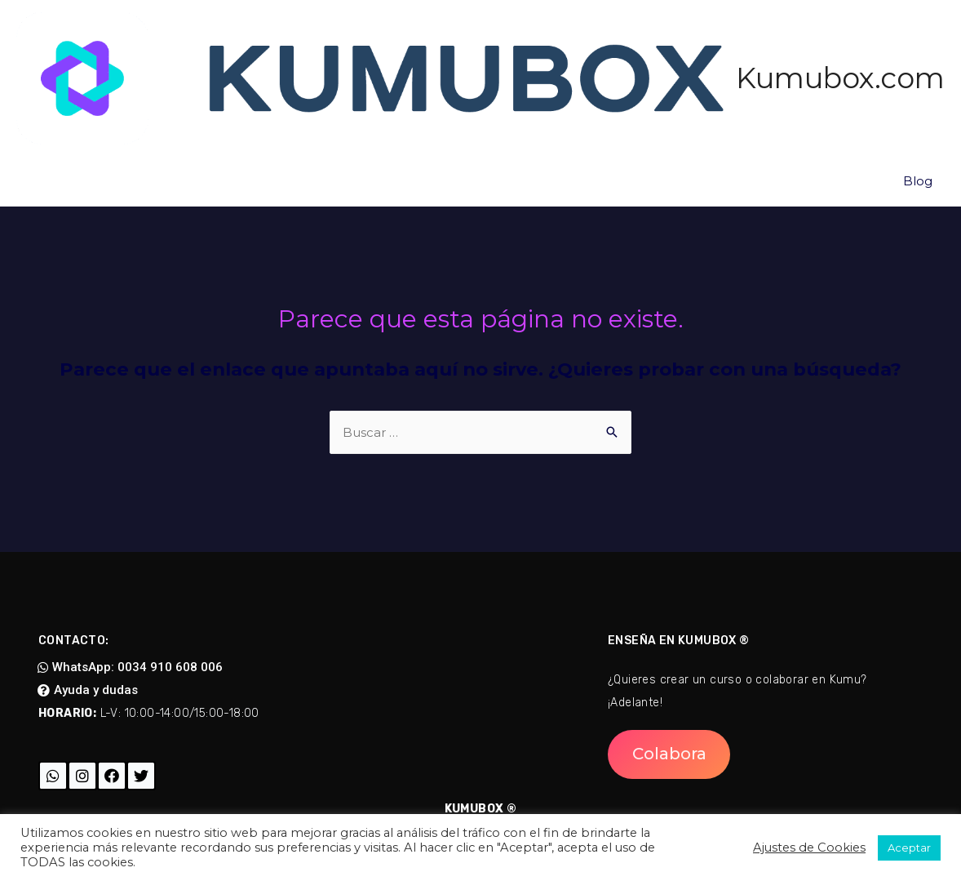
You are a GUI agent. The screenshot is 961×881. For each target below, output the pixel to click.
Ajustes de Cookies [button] (809, 847)
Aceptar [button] (909, 847)
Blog (917, 181)
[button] (130, 668)
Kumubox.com (840, 78)
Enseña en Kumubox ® (679, 640)
